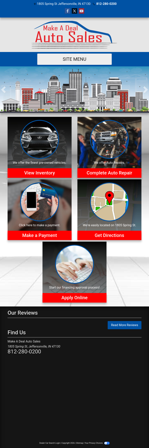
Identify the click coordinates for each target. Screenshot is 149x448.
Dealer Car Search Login (49, 443)
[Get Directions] (109, 209)
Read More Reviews (124, 325)
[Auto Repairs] (109, 147)
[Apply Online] (74, 272)
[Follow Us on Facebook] (67, 11)
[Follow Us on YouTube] (81, 11)
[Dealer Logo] (74, 35)
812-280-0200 (106, 4)
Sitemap (79, 443)
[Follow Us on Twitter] (74, 11)
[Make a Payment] (39, 209)
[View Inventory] (39, 147)
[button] (3, 89)
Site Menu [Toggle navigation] (74, 59)
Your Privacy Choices (97, 443)
